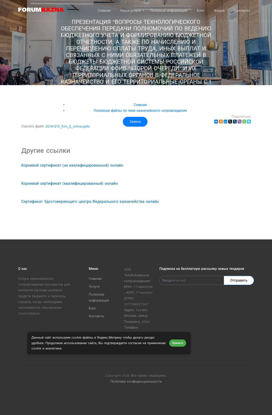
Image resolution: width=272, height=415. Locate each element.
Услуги (94, 287)
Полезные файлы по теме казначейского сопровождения (140, 111)
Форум (219, 11)
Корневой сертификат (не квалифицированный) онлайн (72, 165)
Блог (200, 11)
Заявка (135, 122)
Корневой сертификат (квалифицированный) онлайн (69, 183)
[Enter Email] (191, 280)
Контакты (242, 11)
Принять (177, 343)
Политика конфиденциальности (136, 381)
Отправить (238, 280)
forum (41, 9)
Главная (104, 11)
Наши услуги (130, 11)
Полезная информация (168, 11)
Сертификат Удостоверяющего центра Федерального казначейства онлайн (90, 201)
